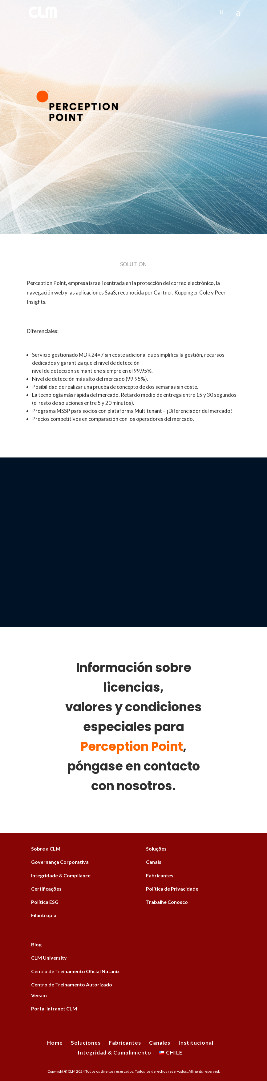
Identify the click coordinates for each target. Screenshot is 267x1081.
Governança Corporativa (60, 862)
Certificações (46, 889)
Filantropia (43, 915)
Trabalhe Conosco (167, 902)
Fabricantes (159, 875)
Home (55, 1042)
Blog (36, 944)
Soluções (156, 848)
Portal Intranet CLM (54, 1008)
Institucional (195, 1042)
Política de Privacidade (172, 889)
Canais (153, 862)
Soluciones (86, 1042)
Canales (159, 1042)
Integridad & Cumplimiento (114, 1052)
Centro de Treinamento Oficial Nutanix (75, 971)
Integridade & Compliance (61, 875)
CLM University (49, 958)
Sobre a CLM (45, 848)
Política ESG (45, 902)
